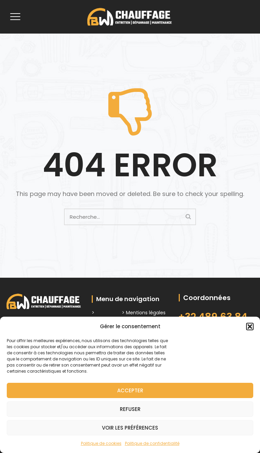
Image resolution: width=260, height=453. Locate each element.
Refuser (130, 409)
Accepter (130, 390)
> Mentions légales (144, 312)
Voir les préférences (130, 427)
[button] (249, 326)
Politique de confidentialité (152, 443)
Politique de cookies (101, 443)
